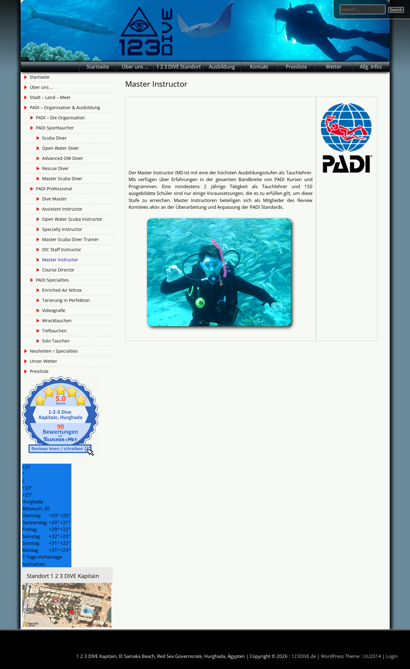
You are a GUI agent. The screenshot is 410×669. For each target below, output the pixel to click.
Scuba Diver (54, 138)
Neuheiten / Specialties (54, 351)
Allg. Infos (371, 66)
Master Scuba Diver (62, 178)
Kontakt (259, 66)
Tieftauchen (54, 331)
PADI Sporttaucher (55, 128)
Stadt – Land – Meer (50, 97)
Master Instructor (60, 260)
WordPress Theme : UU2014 (351, 656)
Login (392, 656)
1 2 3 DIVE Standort (178, 66)
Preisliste (296, 66)
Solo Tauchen (56, 341)
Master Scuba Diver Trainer (70, 239)
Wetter (334, 66)
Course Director (58, 270)
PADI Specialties (52, 280)
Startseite (97, 66)
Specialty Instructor (62, 229)
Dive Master (54, 199)
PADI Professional (54, 189)
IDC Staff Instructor (61, 249)
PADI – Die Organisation (60, 118)
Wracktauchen (57, 320)
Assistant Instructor (62, 209)
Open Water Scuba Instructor (72, 219)
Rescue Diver (55, 168)
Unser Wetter (43, 361)
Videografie (53, 310)
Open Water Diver (60, 148)
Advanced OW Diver (62, 158)
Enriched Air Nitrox (62, 290)
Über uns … (135, 66)
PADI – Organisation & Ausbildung (65, 107)
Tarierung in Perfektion (66, 300)
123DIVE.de (303, 656)
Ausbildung (222, 66)
